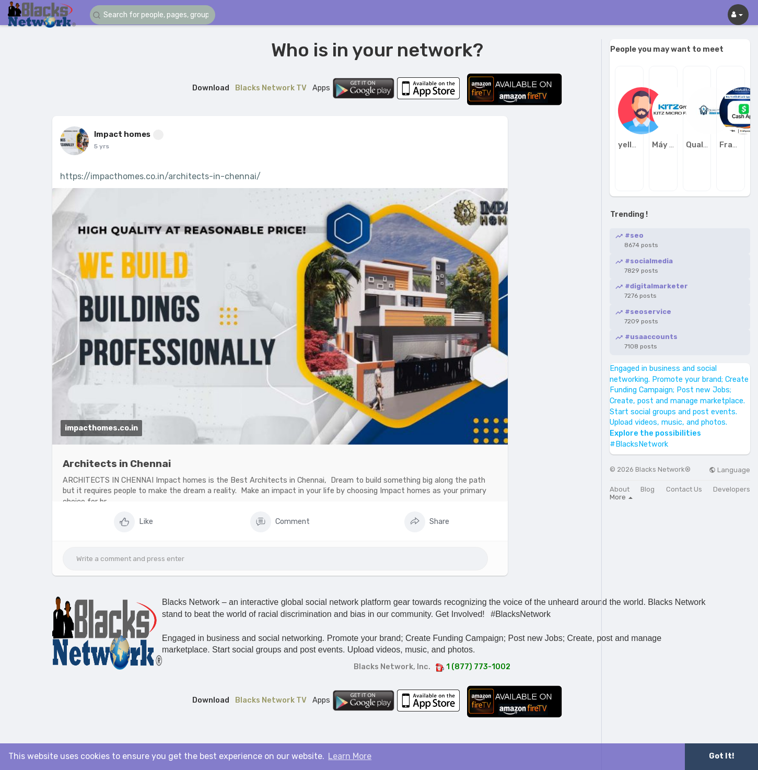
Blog (647, 489)
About (619, 489)
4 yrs (102, 146)
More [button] (621, 497)
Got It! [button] (721, 756)
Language (729, 469)
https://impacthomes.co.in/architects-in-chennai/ (160, 176)
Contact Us (684, 489)
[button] (152, 15)
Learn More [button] (349, 756)
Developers (731, 489)
